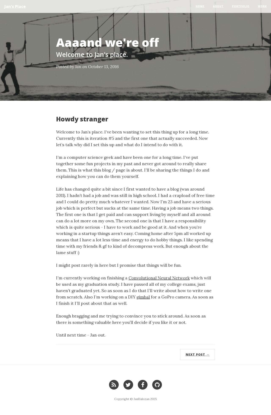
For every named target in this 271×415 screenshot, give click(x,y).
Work (262, 6)
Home (200, 6)
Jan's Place (15, 6)
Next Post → (197, 354)
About (218, 6)
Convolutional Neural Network (159, 277)
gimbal (143, 297)
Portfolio (240, 6)
